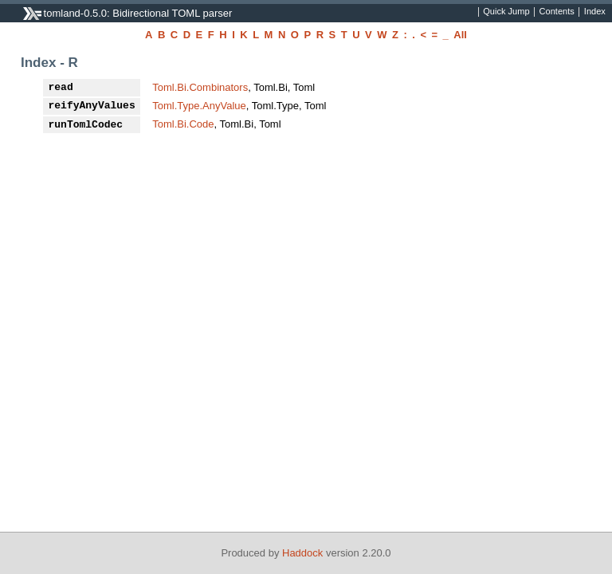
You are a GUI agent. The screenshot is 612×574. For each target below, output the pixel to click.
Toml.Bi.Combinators (200, 87)
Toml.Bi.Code (183, 124)
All (460, 35)
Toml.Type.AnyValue (199, 106)
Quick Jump (506, 12)
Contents (557, 12)
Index (595, 12)
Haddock (302, 553)
